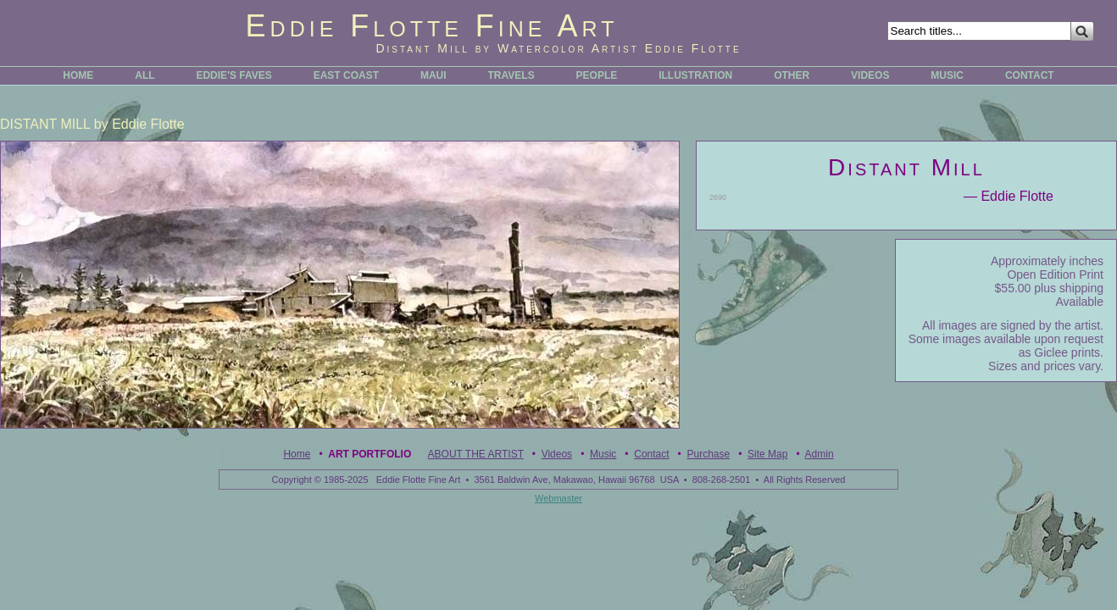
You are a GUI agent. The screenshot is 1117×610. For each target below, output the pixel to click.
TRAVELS (511, 75)
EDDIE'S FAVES (233, 75)
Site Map (767, 454)
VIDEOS (870, 75)
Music (603, 454)
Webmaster (558, 498)
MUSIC (947, 75)
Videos (557, 454)
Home (296, 454)
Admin (819, 454)
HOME (78, 75)
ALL (144, 75)
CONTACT (1029, 75)
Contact (651, 454)
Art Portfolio (369, 454)
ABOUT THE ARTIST (476, 454)
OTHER (791, 75)
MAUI (433, 75)
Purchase (708, 454)
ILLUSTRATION (695, 75)
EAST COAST (346, 75)
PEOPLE (597, 75)
